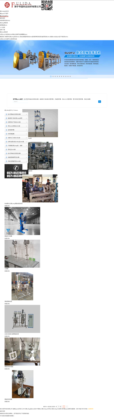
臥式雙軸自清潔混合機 (14, 114)
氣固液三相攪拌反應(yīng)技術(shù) (10, 36)
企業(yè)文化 (3, 39)
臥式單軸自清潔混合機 (14, 153)
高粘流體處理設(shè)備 (14, 161)
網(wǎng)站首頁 (4, 11)
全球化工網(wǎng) (52, 409)
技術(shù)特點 (11, 34)
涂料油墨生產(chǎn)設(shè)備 (16, 141)
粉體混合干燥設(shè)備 (14, 122)
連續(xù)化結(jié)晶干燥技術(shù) (59, 36)
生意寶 (59, 409)
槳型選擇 (2, 18)
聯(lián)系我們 (4, 32)
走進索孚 (17, 34)
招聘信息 (14, 39)
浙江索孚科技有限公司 (6, 409)
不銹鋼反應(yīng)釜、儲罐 (15, 145)
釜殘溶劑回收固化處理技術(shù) (41, 36)
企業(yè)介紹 (3, 34)
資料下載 (2, 29)
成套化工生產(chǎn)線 (14, 137)
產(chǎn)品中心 (4, 16)
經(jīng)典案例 (4, 22)
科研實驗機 (11, 133)
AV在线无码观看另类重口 (7, 415)
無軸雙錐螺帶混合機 (13, 157)
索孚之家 (9, 39)
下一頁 (59, 406)
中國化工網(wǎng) (42, 409)
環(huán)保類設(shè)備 (14, 126)
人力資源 (2, 27)
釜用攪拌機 (11, 130)
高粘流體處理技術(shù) (26, 36)
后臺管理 (90, 409)
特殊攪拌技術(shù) (5, 20)
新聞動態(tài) (3, 25)
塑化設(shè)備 (11, 149)
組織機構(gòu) (23, 34)
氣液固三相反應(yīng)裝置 (15, 118)
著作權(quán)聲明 (66, 409)
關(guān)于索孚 (4, 13)
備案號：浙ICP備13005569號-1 (79, 409)
